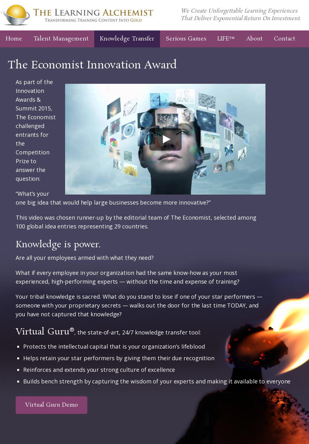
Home (14, 39)
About (254, 39)
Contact (284, 39)
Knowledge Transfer (127, 39)
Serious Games (186, 39)
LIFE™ (225, 39)
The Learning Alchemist (77, 15)
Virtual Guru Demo (51, 405)
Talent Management (61, 39)
